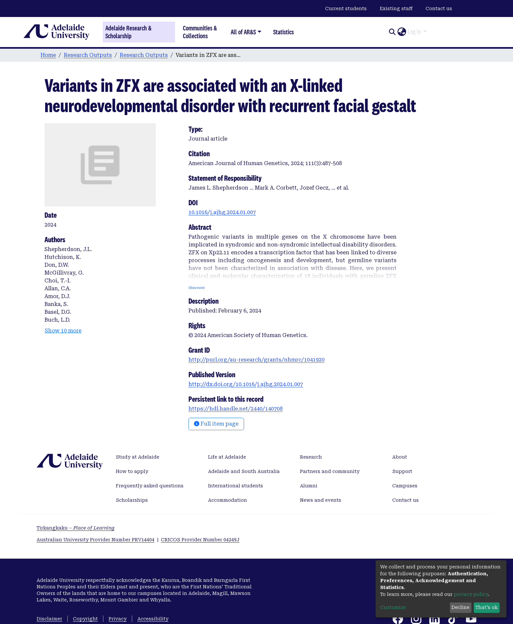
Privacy (118, 618)
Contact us (439, 8)
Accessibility (152, 618)
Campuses (404, 485)
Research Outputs (88, 55)
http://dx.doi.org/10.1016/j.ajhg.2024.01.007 (245, 384)
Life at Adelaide (227, 457)
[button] (401, 32)
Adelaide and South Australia (244, 471)
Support (402, 471)
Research (311, 457)
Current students (346, 8)
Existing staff (396, 8)
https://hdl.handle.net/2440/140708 (235, 409)
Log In (414, 32)
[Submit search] (392, 32)
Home (48, 55)
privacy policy (471, 594)
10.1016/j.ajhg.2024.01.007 (222, 212)
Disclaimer (49, 618)
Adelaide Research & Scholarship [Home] (128, 32)
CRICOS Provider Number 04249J (200, 539)
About (399, 457)
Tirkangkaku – (76, 528)
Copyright (85, 618)
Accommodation (227, 500)
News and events (320, 500)
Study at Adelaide (137, 457)
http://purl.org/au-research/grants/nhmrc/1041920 (256, 360)
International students (235, 485)
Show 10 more (63, 331)
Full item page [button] (216, 424)
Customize (393, 607)
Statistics (283, 31)
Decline (460, 607)
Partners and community (330, 471)
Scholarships (132, 500)
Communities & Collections (200, 32)
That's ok (486, 607)
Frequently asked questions (150, 485)
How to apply (132, 471)
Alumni (308, 485)
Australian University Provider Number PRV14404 (95, 539)
